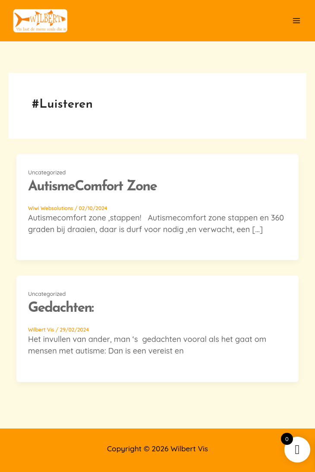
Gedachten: (60, 308)
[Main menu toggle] (296, 21)
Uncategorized (47, 172)
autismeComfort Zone (92, 187)
